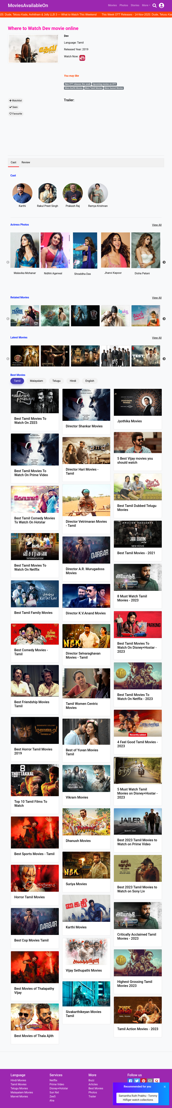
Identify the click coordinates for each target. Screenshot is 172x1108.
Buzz (91, 1080)
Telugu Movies (19, 1088)
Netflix (53, 1080)
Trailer (92, 1096)
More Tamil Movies (93, 88)
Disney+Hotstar (59, 1088)
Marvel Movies (19, 1096)
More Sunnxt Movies (113, 88)
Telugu (56, 380)
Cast (13, 162)
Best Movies (96, 1088)
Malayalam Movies (22, 1092)
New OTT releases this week (77, 84)
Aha (52, 1100)
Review (26, 162)
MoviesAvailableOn (28, 5)
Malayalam (36, 380)
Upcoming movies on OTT (104, 84)
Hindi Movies (18, 1080)
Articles (93, 1084)
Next (164, 262)
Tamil (17, 380)
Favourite (15, 113)
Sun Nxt (54, 1092)
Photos (124, 5)
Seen (13, 107)
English (89, 380)
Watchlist (15, 100)
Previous (8, 262)
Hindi (73, 380)
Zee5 (52, 1096)
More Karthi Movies (74, 88)
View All (157, 225)
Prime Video (57, 1084)
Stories (135, 5)
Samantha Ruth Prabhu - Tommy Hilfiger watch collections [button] (138, 1097)
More (145, 5)
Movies (112, 5)
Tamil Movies (19, 1084)
